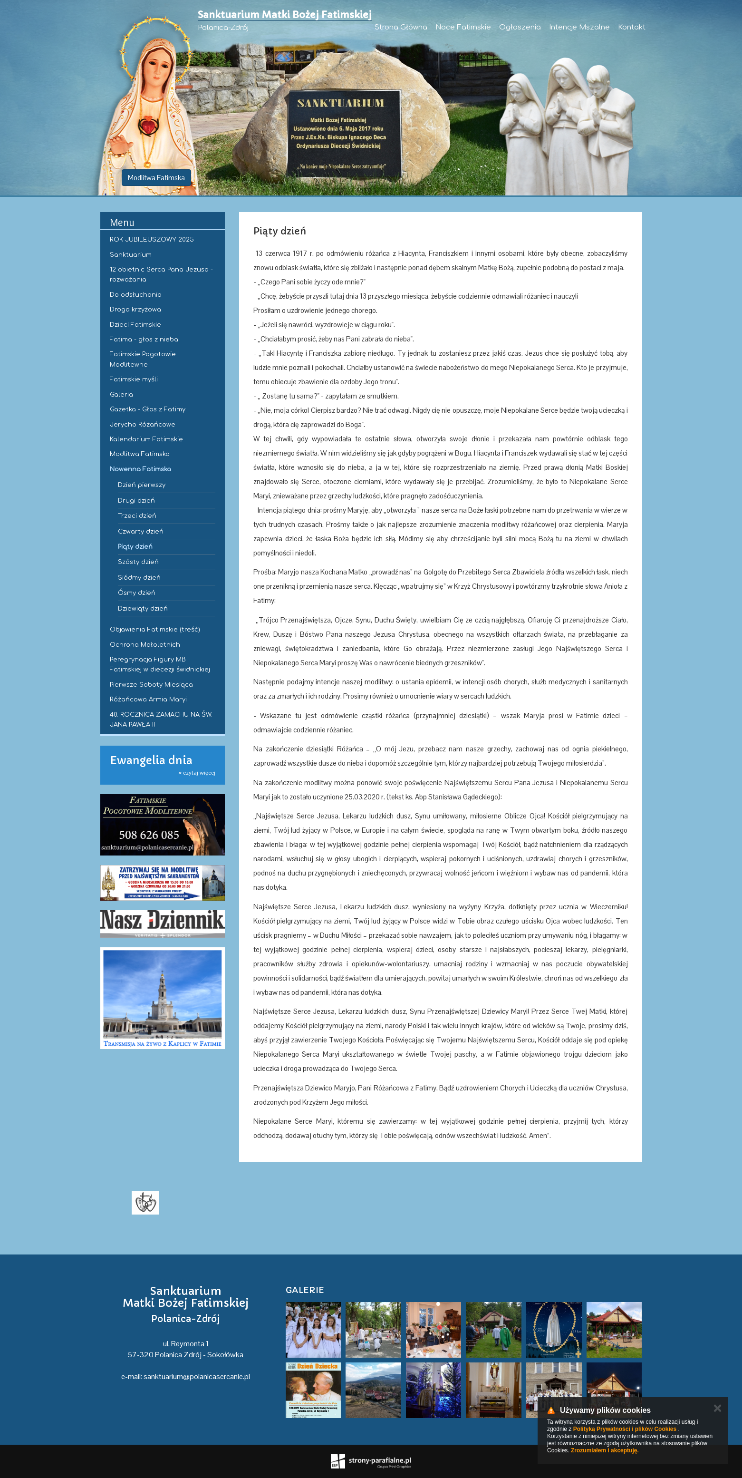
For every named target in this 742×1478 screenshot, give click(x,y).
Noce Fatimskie (463, 27)
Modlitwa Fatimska (156, 177)
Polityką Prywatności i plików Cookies (624, 1429)
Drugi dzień (136, 500)
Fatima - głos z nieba (144, 339)
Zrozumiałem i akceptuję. (605, 1450)
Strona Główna (401, 27)
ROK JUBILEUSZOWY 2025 (152, 239)
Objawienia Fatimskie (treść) (155, 629)
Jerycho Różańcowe (142, 424)
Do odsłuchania (136, 295)
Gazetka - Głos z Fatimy (147, 409)
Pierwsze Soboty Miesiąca (151, 684)
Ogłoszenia (520, 27)
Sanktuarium (131, 255)
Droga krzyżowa (135, 309)
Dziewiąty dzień (143, 608)
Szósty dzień (138, 562)
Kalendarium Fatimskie (146, 439)
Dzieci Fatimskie (135, 324)
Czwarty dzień (141, 531)
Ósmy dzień (136, 593)
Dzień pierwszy (141, 485)
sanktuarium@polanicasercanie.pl (197, 1376)
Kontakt (632, 27)
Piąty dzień (135, 547)
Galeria (121, 394)
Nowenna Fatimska (140, 469)
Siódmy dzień (139, 577)
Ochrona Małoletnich (145, 645)
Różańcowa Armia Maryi (148, 699)
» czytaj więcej (196, 773)
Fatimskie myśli (134, 379)
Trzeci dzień (137, 516)
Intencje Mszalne (579, 27)
